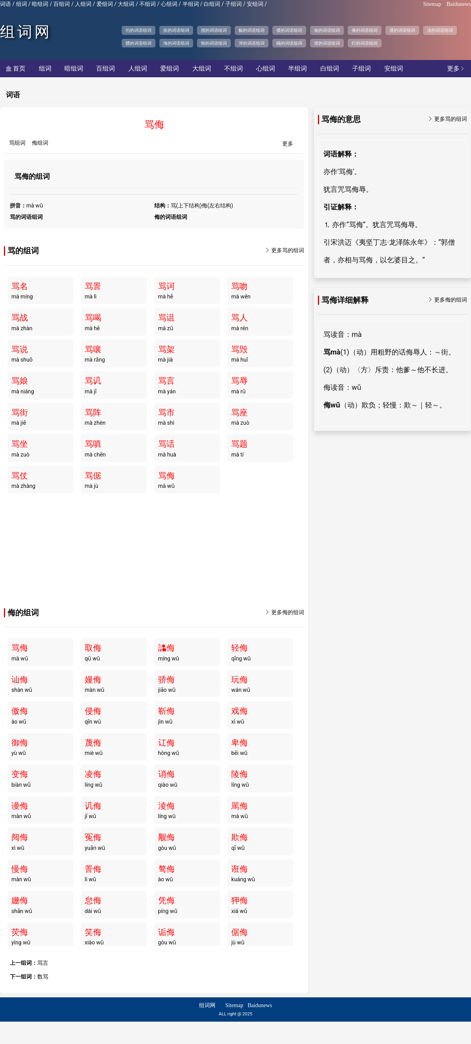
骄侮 (166, 679)
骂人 (239, 317)
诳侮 (239, 869)
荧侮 (19, 932)
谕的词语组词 (327, 30)
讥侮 (93, 806)
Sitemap (432, 4)
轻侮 (239, 648)
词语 (5, 4)
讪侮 (19, 679)
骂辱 (239, 381)
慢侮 (19, 869)
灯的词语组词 (365, 43)
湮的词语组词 (402, 30)
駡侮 (239, 806)
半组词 (191, 4)
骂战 (19, 317)
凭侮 (166, 900)
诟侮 (166, 932)
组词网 (26, 32)
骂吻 (239, 286)
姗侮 (19, 900)
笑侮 (93, 932)
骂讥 (93, 381)
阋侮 (19, 837)
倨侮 (239, 932)
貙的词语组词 (252, 30)
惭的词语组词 (214, 43)
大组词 (126, 4)
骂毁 (239, 349)
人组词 (83, 4)
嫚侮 (93, 679)
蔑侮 (93, 743)
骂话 (166, 444)
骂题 (239, 444)
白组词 (212, 4)
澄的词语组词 (327, 43)
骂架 (166, 349)
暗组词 (40, 4)
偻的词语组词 (289, 30)
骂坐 (19, 444)
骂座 (239, 412)
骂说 (19, 349)
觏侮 (166, 837)
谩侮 (19, 806)
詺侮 (166, 648)
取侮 (93, 648)
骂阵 (93, 412)
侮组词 (40, 143)
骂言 (166, 381)
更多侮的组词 (285, 612)
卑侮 (239, 743)
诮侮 (166, 774)
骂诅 (166, 317)
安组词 (255, 4)
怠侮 (93, 900)
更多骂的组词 (285, 250)
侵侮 (93, 711)
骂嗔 (93, 444)
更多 (456, 68)
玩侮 (239, 679)
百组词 (61, 4)
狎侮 (239, 900)
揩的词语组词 (214, 30)
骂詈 (93, 286)
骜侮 (166, 869)
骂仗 (19, 475)
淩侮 (166, 806)
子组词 (233, 4)
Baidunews (459, 4)
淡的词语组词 (440, 30)
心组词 (169, 4)
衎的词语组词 (139, 30)
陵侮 (239, 774)
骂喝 (93, 317)
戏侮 (239, 711)
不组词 (147, 4)
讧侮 (166, 743)
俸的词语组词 (365, 30)
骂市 (166, 412)
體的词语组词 (139, 43)
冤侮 (93, 837)
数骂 (42, 977)
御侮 (19, 743)
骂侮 (166, 475)
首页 (16, 68)
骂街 (19, 412)
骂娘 (19, 381)
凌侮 (93, 774)
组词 (21, 4)
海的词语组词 (176, 43)
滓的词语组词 (252, 43)
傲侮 (19, 711)
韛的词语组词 (289, 43)
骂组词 (17, 143)
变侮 (19, 774)
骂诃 (166, 286)
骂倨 (93, 475)
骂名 (19, 286)
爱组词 (105, 4)
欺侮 (239, 837)
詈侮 (93, 869)
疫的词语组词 (176, 30)
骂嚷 (93, 349)
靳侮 (166, 711)
